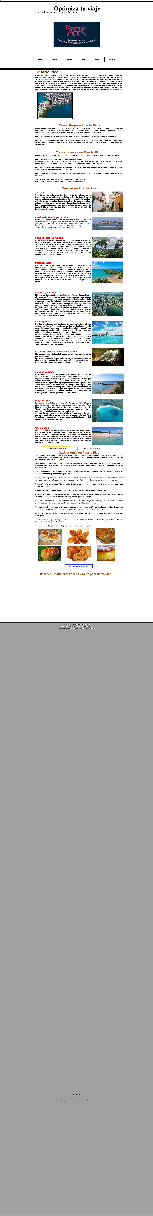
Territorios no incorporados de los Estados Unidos (100, 75)
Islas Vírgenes (98, 79)
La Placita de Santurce (44, 307)
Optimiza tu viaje (70, 9)
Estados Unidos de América (110, 77)
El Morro (44, 207)
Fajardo (64, 432)
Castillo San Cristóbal (59, 207)
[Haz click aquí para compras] (92, 448)
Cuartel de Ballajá (79, 207)
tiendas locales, (43, 299)
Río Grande (85, 240)
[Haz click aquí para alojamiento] (56, 448)
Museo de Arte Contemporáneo (51, 297)
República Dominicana (66, 79)
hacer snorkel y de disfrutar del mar (61, 413)
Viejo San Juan (65, 195)
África (115, 455)
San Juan (75, 430)
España (108, 455)
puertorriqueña (51, 455)
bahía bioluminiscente (80, 334)
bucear (53, 334)
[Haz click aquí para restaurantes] (79, 566)
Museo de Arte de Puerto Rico (76, 295)
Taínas (44, 457)
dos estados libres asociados (56, 77)
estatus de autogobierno (82, 77)
